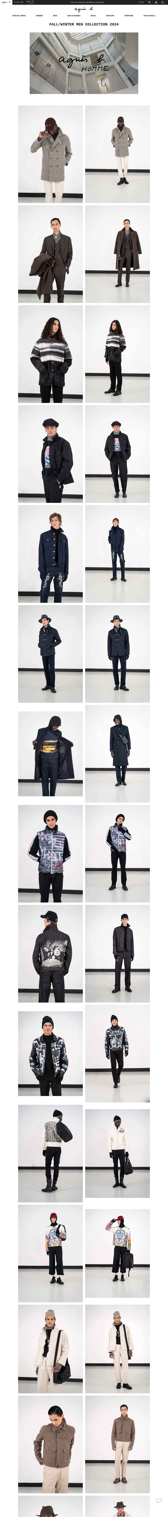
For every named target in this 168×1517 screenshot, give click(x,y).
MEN (55, 16)
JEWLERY (110, 16)
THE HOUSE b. (149, 16)
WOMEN (39, 16)
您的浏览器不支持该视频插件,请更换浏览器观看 (84, 63)
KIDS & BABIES (73, 16)
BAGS (93, 16)
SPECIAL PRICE (19, 16)
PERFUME (129, 16)
